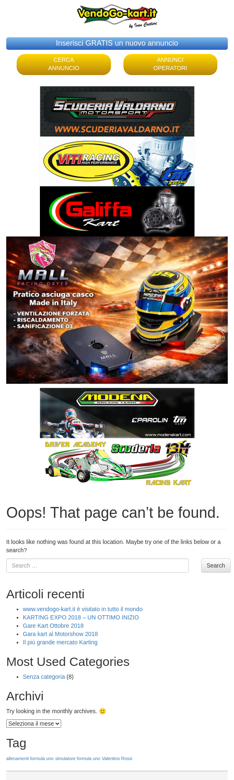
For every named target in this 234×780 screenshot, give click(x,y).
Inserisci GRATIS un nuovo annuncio (117, 43)
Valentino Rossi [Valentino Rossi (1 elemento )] (117, 758)
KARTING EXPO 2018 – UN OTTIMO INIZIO (81, 617)
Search (216, 565)
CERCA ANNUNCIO (63, 63)
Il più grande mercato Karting (60, 642)
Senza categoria (44, 676)
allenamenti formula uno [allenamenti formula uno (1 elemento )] (30, 758)
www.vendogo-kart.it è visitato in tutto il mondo (83, 609)
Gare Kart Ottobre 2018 (53, 625)
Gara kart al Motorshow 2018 (60, 634)
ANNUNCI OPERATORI (170, 63)
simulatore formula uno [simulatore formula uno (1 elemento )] (77, 758)
